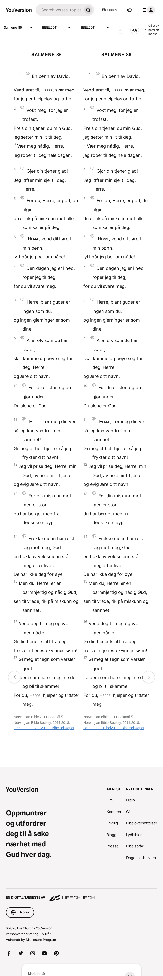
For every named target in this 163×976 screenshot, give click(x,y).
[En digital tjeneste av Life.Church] (81, 895)
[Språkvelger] (129, 10)
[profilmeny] (147, 10)
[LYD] (120, 30)
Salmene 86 (19, 28)
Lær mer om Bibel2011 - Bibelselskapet (44, 728)
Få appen (109, 10)
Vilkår (46, 934)
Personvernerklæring (22, 934)
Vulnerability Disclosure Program (31, 940)
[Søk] (59, 10)
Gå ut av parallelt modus (152, 30)
